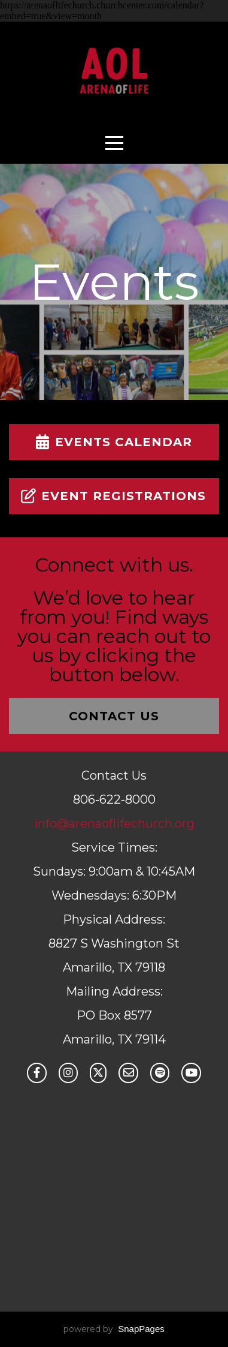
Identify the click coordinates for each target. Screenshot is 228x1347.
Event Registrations (112, 496)
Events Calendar (112, 442)
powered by (114, 1329)
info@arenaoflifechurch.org (114, 823)
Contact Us (114, 716)
